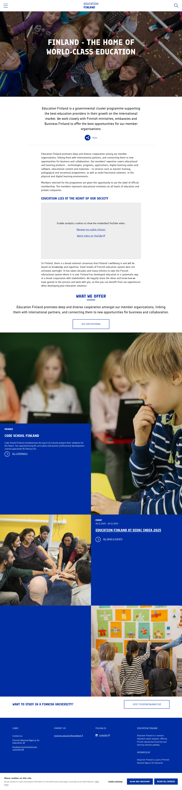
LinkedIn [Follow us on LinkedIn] (103, 735)
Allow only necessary (140, 781)
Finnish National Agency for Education (26, 741)
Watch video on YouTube (91, 235)
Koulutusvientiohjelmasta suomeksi (25, 748)
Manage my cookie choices (91, 229)
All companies (19, 454)
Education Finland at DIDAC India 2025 (128, 530)
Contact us (17, 736)
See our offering (91, 324)
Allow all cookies (166, 781)
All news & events (112, 539)
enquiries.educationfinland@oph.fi (68, 735)
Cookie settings (115, 781)
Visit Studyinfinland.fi (147, 704)
